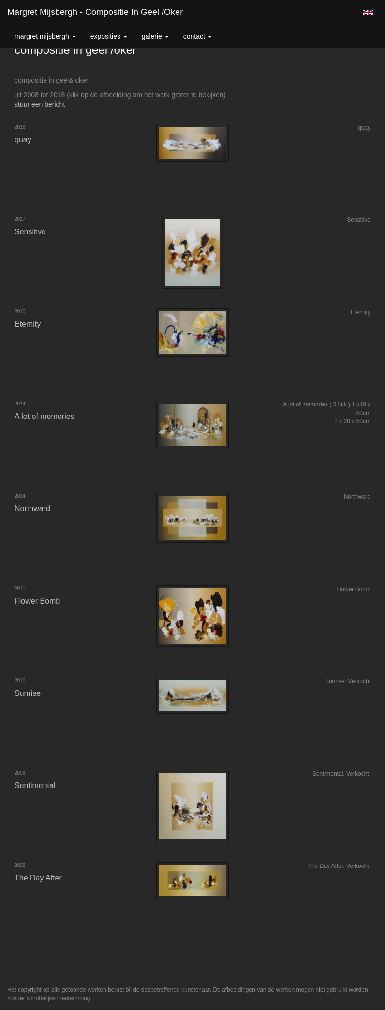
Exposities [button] (108, 36)
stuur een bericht (40, 104)
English (367, 12)
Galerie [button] (155, 36)
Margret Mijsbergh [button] (45, 36)
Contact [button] (197, 36)
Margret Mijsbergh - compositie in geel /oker (95, 12)
